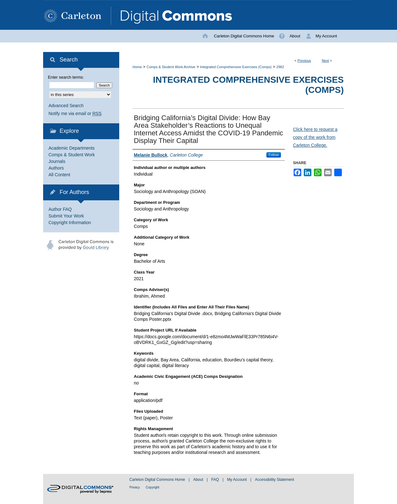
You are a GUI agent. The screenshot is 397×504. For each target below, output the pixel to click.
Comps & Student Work (72, 154)
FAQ (215, 479)
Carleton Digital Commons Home (157, 479)
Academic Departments (72, 148)
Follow (274, 155)
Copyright (152, 487)
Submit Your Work (66, 215)
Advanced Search (66, 105)
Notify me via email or (75, 113)
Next (325, 60)
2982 (280, 67)
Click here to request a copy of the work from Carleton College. (315, 137)
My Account (237, 479)
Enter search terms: (66, 77)
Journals (57, 161)
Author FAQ (60, 209)
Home (137, 67)
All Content (59, 174)
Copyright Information (70, 222)
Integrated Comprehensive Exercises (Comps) (236, 67)
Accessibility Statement (274, 479)
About (198, 479)
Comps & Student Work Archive (170, 67)
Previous (304, 60)
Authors (56, 168)
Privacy (135, 487)
